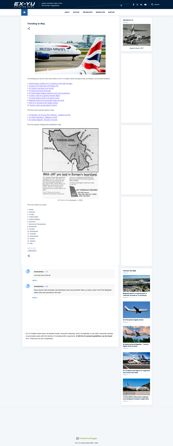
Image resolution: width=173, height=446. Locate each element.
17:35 (46, 272)
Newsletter (100, 12)
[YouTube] (145, 4)
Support (111, 12)
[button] (28, 28)
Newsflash (32, 250)
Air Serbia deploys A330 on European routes (44, 98)
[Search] (152, 4)
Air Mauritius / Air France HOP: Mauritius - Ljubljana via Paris (50, 115)
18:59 (46, 286)
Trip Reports (87, 12)
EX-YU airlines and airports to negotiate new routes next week (136, 371)
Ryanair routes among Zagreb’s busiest (43, 105)
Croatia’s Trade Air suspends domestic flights (44, 95)
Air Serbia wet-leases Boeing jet (40, 91)
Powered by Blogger (86, 438)
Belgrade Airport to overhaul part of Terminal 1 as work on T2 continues (135, 294)
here (27, 338)
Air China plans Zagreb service (133, 320)
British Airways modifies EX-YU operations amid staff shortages (50, 83)
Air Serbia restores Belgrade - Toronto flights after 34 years (136, 345)
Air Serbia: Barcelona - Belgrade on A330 (43, 117)
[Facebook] (133, 4)
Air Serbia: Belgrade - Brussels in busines (43, 120)
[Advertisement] (136, 88)
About (67, 12)
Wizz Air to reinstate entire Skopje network (43, 103)
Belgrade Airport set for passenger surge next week (46, 100)
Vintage (76, 12)
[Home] (24, 12)
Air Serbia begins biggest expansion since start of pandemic (49, 93)
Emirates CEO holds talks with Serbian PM (43, 86)
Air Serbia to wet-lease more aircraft (41, 88)
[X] (137, 4)
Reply (34, 280)
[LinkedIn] (141, 4)
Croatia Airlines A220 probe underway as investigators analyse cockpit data (136, 398)
